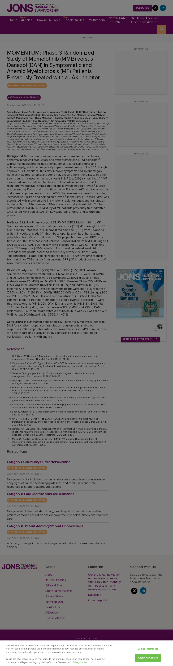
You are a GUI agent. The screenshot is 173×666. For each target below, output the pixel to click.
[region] (86, 653)
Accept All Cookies (148, 657)
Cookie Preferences (148, 649)
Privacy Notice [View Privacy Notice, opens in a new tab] (79, 662)
